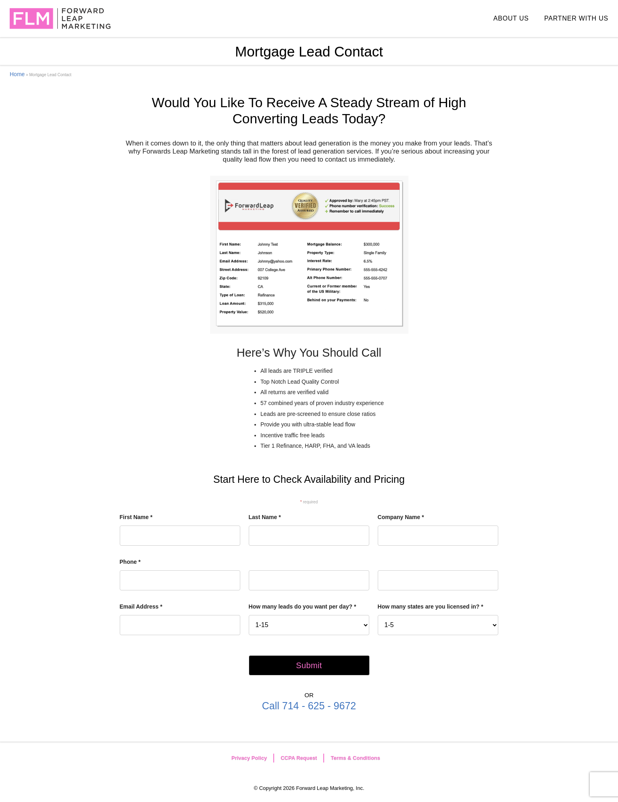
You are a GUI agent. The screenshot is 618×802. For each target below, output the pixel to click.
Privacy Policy (249, 758)
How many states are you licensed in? (430, 606)
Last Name (265, 517)
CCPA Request (299, 758)
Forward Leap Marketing (60, 18)
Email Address (141, 606)
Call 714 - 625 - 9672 (309, 705)
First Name (136, 517)
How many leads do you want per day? (302, 606)
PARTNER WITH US (576, 18)
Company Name (401, 517)
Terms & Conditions (355, 758)
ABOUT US (511, 18)
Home (17, 74)
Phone (130, 562)
